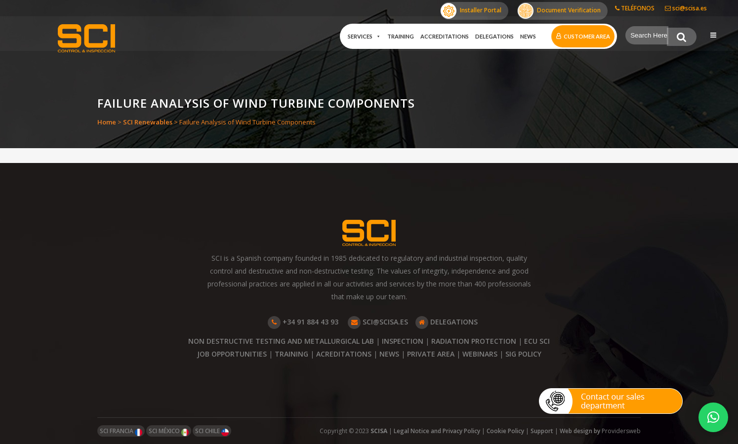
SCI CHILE (212, 431)
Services (363, 36)
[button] (713, 417)
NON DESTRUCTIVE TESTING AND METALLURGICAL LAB (281, 341)
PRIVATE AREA (430, 354)
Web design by (581, 431)
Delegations (494, 36)
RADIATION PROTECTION (473, 341)
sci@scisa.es (686, 8)
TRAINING (291, 354)
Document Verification (559, 11)
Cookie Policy (505, 431)
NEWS (389, 354)
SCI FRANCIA (121, 431)
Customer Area (586, 36)
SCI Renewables (147, 122)
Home (106, 122)
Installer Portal (471, 11)
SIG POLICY (523, 354)
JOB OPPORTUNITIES (232, 354)
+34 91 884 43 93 (303, 321)
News (527, 36)
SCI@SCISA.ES (378, 321)
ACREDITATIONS (343, 354)
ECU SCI (537, 341)
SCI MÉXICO (169, 431)
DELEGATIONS (446, 321)
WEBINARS (479, 354)
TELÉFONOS (635, 8)
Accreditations (444, 36)
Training (400, 36)
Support (542, 431)
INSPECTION (402, 341)
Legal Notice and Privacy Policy (437, 431)
